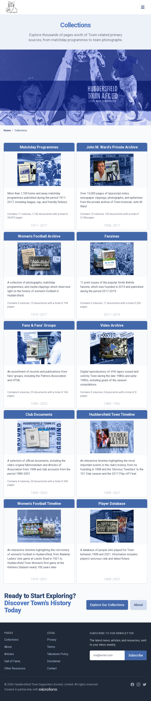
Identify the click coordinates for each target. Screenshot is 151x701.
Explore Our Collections (107, 605)
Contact (52, 668)
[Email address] (107, 655)
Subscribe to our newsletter (112, 633)
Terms (51, 647)
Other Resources (14, 668)
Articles (9, 654)
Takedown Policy (57, 654)
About (138, 605)
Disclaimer (54, 661)
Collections (11, 639)
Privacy (51, 639)
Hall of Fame (12, 661)
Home (7, 130)
